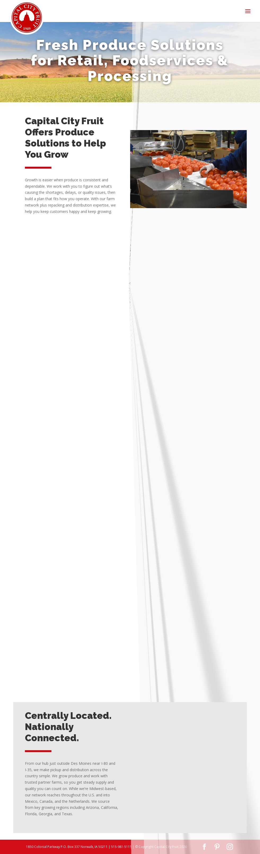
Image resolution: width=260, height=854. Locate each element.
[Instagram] (230, 847)
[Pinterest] (217, 847)
